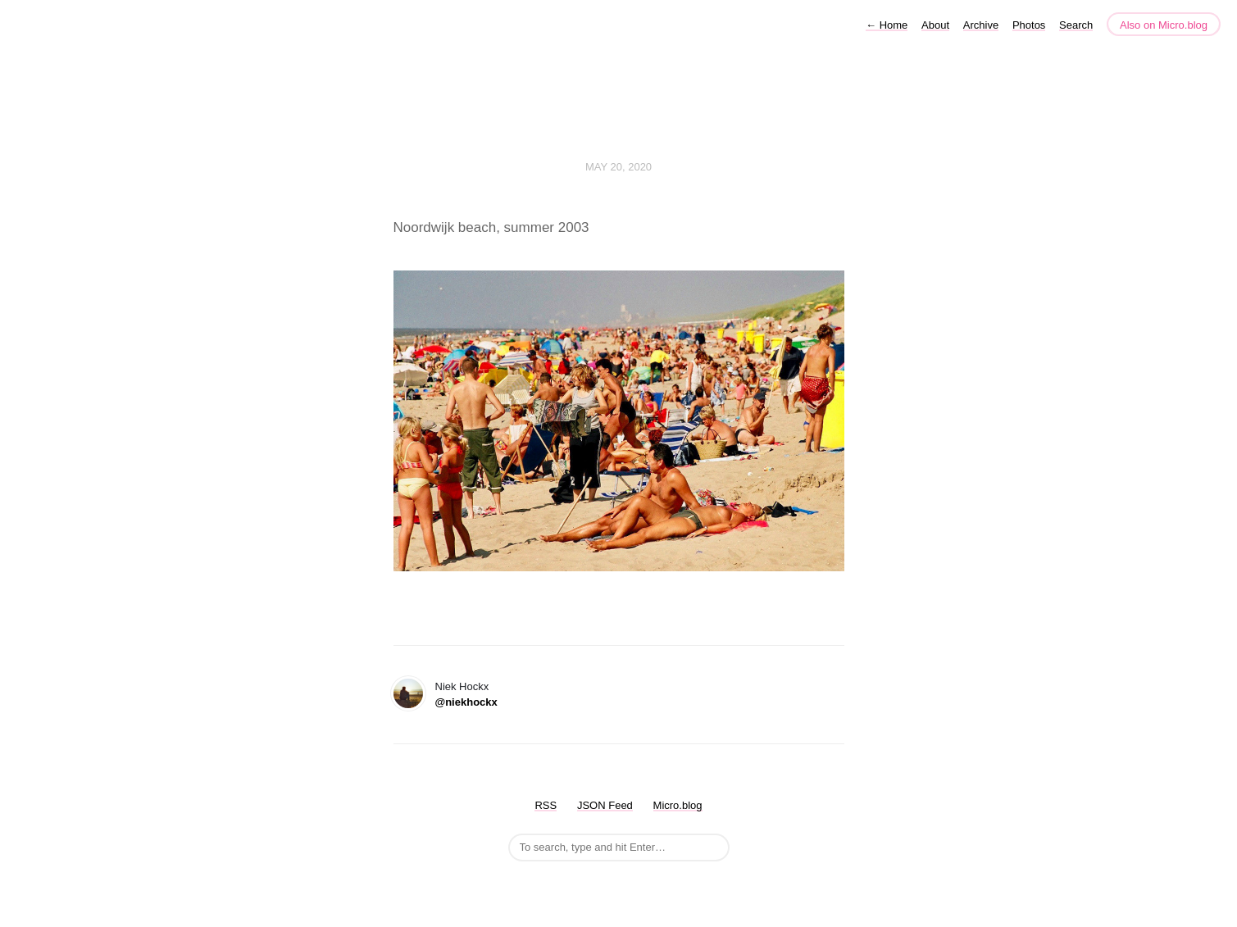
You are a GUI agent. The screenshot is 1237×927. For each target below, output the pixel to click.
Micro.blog (678, 805)
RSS (545, 805)
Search (1076, 25)
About (935, 25)
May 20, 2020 (618, 167)
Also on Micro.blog (1163, 25)
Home (886, 25)
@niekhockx (466, 702)
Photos (1028, 25)
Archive (980, 25)
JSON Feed (605, 805)
